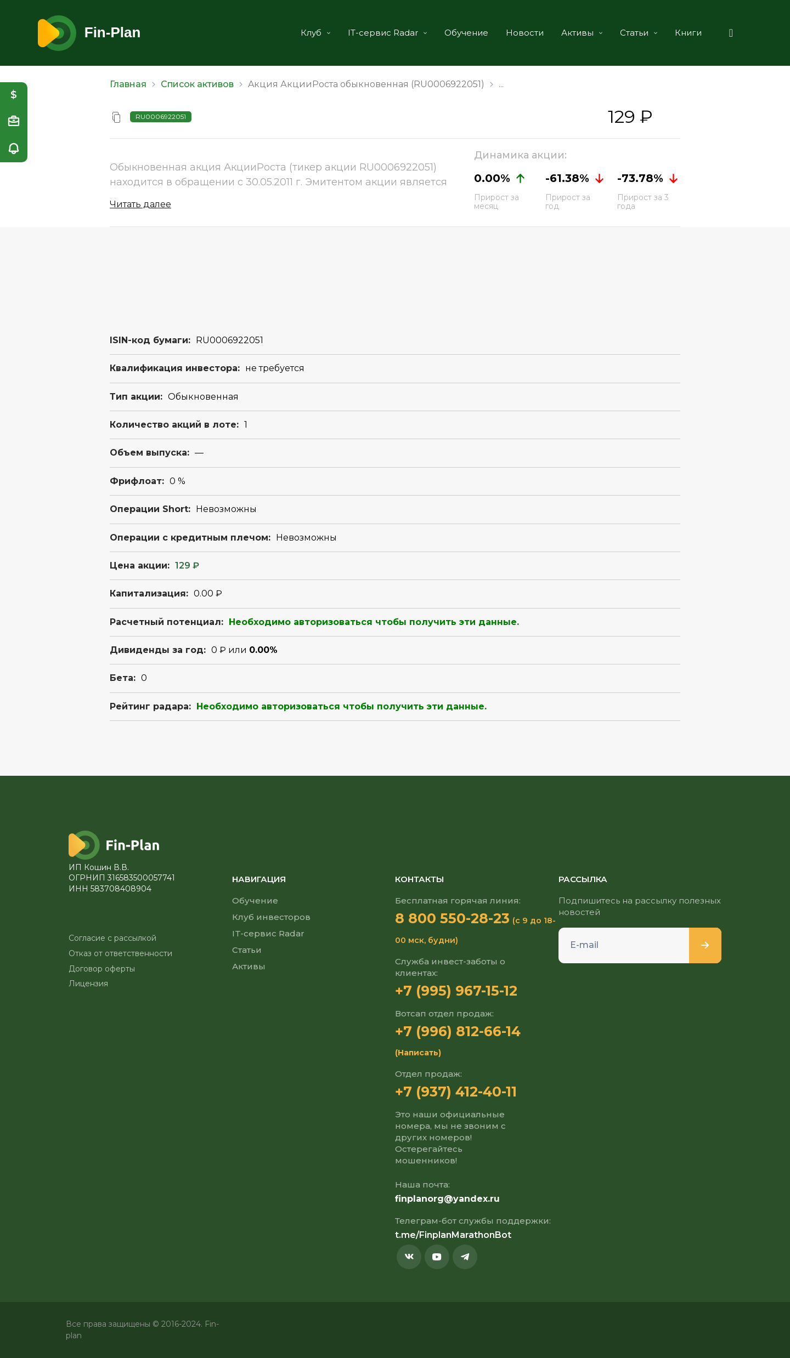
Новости (522, 32)
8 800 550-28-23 (452, 918)
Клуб (313, 32)
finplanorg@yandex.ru (447, 1199)
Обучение (464, 32)
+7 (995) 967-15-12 (456, 990)
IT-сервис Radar (384, 32)
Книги (685, 32)
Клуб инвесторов (271, 917)
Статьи (635, 32)
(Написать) (418, 1053)
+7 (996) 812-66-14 (458, 1031)
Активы (579, 32)
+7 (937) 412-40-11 (456, 1091)
